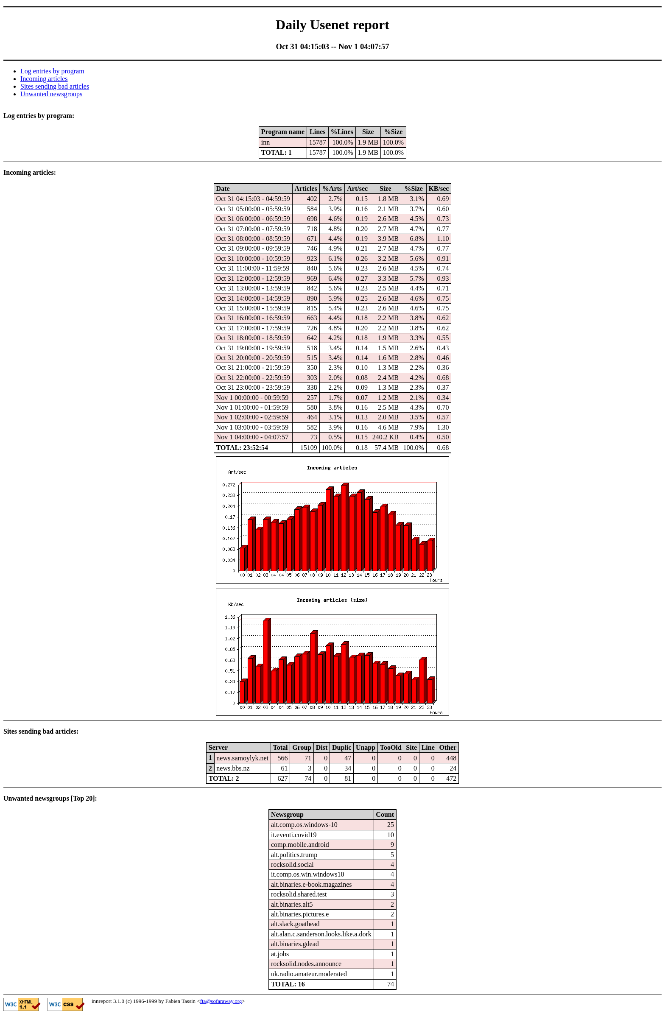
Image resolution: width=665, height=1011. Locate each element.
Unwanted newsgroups (51, 94)
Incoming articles (44, 78)
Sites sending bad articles (54, 86)
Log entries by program (52, 71)
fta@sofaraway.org (221, 1001)
